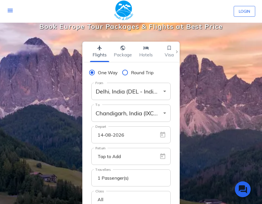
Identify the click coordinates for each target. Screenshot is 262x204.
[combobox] (131, 91)
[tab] (99, 51)
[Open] (165, 91)
